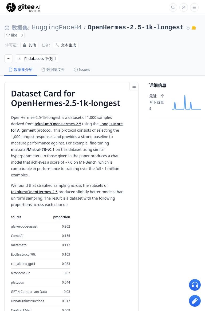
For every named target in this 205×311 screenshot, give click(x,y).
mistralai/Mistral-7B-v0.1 (32, 149)
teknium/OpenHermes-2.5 (58, 123)
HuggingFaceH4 (57, 27)
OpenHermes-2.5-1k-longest (136, 27)
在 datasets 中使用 (36, 58)
